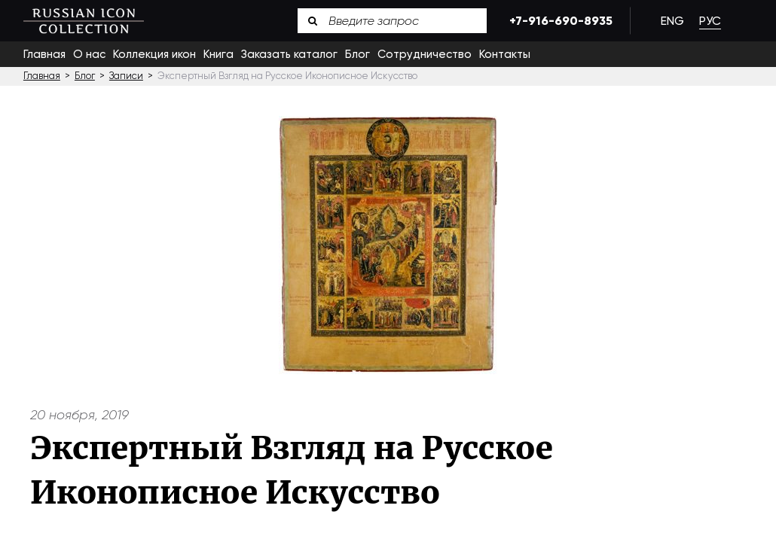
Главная (44, 54)
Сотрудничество (424, 54)
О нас (89, 54)
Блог (357, 54)
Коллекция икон (154, 54)
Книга (218, 54)
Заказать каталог (289, 54)
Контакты (504, 54)
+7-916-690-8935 (558, 21)
